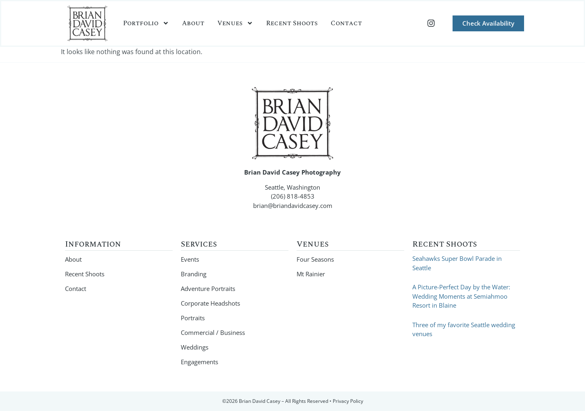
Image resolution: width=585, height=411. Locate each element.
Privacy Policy (348, 401)
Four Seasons (315, 259)
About (193, 23)
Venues (235, 23)
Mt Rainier (311, 274)
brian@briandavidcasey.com (292, 205)
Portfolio (146, 23)
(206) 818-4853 (292, 196)
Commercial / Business (213, 332)
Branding (193, 274)
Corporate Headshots (210, 303)
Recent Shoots (292, 23)
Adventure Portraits (208, 288)
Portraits (193, 318)
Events (190, 259)
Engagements (199, 362)
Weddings (194, 347)
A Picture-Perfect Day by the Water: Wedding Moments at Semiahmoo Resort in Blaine (461, 296)
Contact (346, 23)
